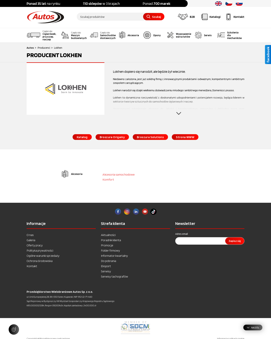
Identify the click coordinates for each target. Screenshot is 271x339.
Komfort (108, 179)
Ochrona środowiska (40, 261)
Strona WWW (185, 137)
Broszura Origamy (112, 137)
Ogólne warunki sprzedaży (43, 255)
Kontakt (32, 266)
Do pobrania (108, 261)
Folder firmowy (110, 250)
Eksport (106, 266)
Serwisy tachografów (114, 276)
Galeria (31, 240)
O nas (30, 235)
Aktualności (108, 235)
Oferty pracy (35, 245)
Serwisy (106, 271)
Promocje (107, 245)
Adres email (181, 233)
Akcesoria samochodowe (118, 174)
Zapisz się (235, 241)
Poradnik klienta (111, 240)
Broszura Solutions (150, 137)
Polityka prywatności (40, 250)
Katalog (82, 137)
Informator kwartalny (114, 255)
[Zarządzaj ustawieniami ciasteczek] (14, 329)
